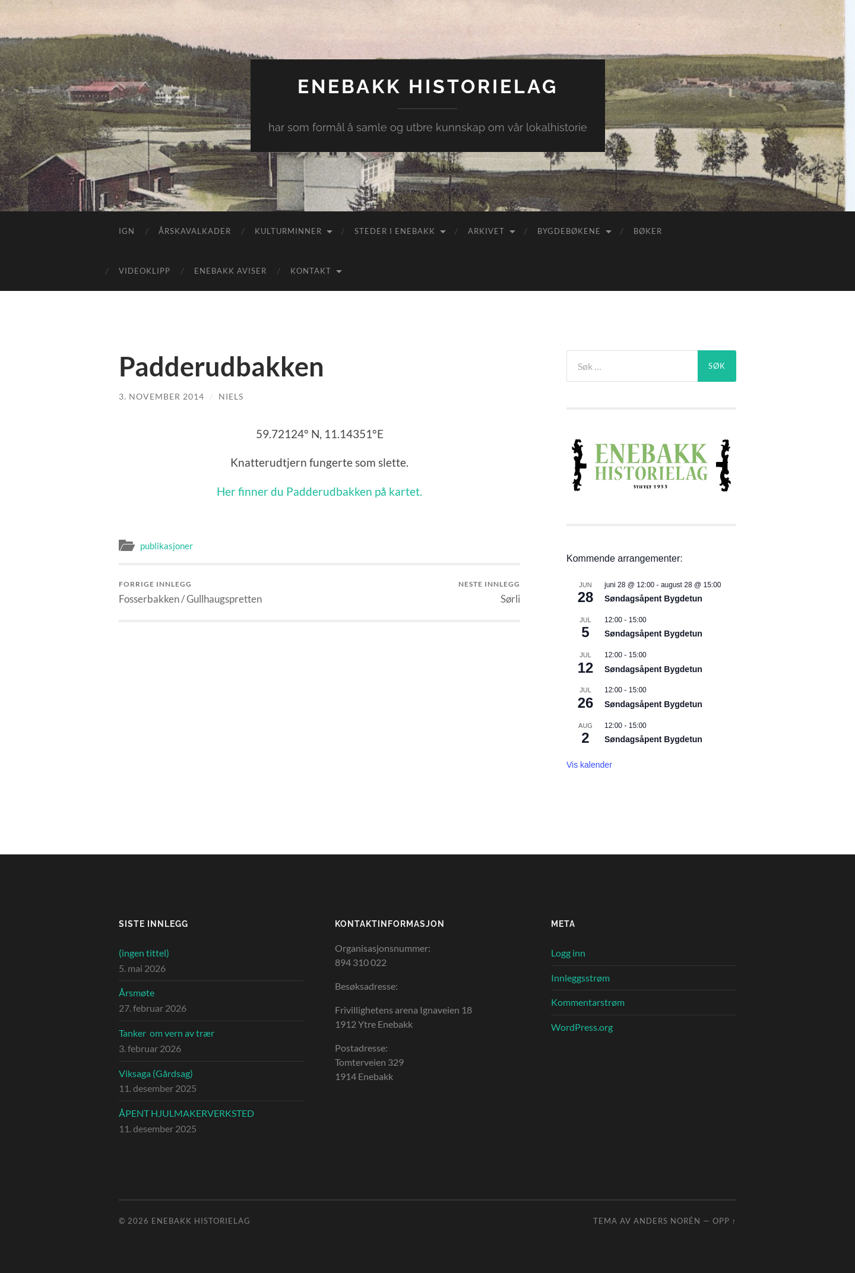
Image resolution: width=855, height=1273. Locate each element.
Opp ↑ (724, 1221)
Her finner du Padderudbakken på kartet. (319, 491)
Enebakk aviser (230, 271)
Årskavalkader (195, 231)
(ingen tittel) (144, 952)
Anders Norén (667, 1221)
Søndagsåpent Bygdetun (653, 598)
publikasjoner (166, 545)
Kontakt (310, 271)
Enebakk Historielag (427, 86)
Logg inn (568, 952)
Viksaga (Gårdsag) (156, 1073)
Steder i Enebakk (394, 231)
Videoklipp (144, 271)
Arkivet (486, 231)
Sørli (489, 592)
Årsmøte (136, 992)
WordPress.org (582, 1027)
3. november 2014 (161, 396)
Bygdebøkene (569, 231)
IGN (127, 231)
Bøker (648, 231)
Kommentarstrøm (588, 1002)
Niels (230, 396)
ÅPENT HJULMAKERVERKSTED (186, 1113)
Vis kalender (589, 765)
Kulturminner (288, 231)
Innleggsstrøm (580, 977)
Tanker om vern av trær (166, 1032)
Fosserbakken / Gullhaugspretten (190, 592)
